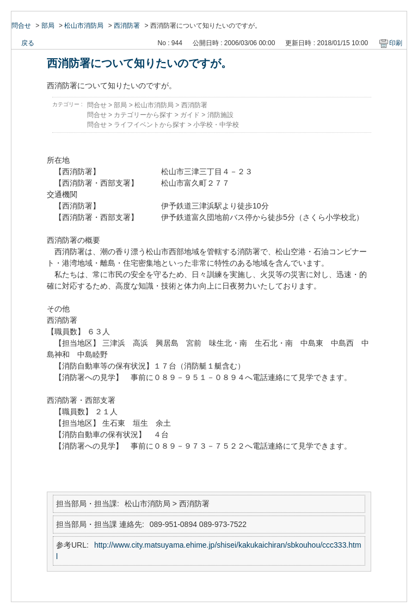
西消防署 (127, 25)
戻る (27, 43)
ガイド (190, 115)
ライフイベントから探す (150, 124)
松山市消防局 (83, 25)
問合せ (21, 25)
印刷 (395, 43)
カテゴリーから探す (143, 115)
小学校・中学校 (216, 124)
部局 (47, 25)
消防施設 (220, 115)
